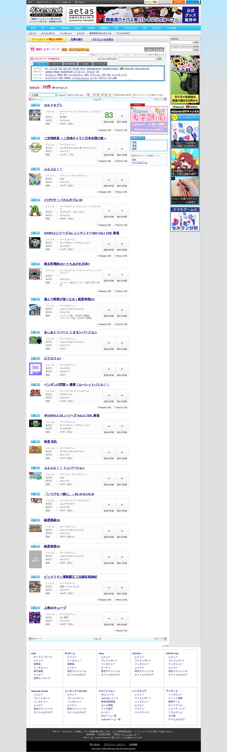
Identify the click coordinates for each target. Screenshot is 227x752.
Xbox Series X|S (142, 68)
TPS (109, 74)
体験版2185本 (55, 21)
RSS (30, 2)
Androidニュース (109, 698)
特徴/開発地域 (70, 64)
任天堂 (63, 117)
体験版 (37, 664)
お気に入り (164, 2)
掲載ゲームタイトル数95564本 (46, 19)
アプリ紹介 (107, 708)
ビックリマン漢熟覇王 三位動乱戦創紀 (70, 577)
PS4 (65, 68)
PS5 (60, 68)
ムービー (81, 33)
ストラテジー (51, 78)
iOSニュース (107, 694)
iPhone (57, 71)
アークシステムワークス (72, 451)
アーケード (79, 71)
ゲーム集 (112, 78)
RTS (61, 78)
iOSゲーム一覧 (108, 715)
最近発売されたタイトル (100, 33)
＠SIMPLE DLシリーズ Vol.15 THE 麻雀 (72, 415)
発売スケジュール (76, 671)
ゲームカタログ (123, 33)
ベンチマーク (142, 712)
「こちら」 (129, 734)
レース (94, 78)
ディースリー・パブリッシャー (75, 243)
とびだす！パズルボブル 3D (63, 200)
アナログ (156, 28)
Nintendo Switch (94, 68)
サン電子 (64, 617)
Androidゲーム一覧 (111, 719)
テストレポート (143, 698)
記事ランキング (42, 678)
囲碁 (134, 148)
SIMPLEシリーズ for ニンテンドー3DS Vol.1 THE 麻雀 (81, 233)
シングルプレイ (76, 74)
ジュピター (65, 368)
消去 (149, 50)
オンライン (50, 74)
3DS (64, 49)
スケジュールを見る (102, 39)
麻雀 (134, 145)
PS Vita (76, 68)
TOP (33, 28)
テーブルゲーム (79, 49)
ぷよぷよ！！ (53, 169)
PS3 (69, 68)
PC (42, 28)
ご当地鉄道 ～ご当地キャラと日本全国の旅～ (75, 138)
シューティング (119, 74)
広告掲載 (133, 744)
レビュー (33, 33)
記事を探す (77, 39)
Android (49, 71)
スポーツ (102, 78)
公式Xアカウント (44, 2)
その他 (85, 64)
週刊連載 (38, 671)
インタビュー (66, 33)
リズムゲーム (175, 712)
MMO (60, 74)
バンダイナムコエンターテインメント (78, 148)
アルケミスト (66, 394)
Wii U (82, 68)
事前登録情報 (108, 701)
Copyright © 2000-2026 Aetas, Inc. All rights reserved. (113, 748)
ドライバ (139, 708)
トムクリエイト (67, 503)
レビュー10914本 (38, 21)
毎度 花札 (50, 441)
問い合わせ (80, 2)
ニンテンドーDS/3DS (76, 691)
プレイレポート (48, 33)
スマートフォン (107, 691)
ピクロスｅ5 (52, 358)
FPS (104, 74)
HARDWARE (67, 71)
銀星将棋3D (52, 546)
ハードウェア (130, 28)
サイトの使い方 (64, 2)
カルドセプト (53, 105)
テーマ (55, 64)
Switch (78, 28)
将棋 (134, 142)
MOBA (67, 78)
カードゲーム (175, 705)
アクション (95, 74)
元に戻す (160, 50)
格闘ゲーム (174, 701)
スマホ (90, 28)
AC (144, 28)
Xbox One (129, 68)
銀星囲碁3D (52, 520)
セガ (62, 179)
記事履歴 (178, 2)
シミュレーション (80, 78)
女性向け (104, 28)
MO (65, 74)
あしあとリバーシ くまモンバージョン (70, 332)
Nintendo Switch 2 (111, 68)
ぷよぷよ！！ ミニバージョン (64, 468)
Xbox (52, 28)
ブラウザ (53, 68)
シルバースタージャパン (72, 309)
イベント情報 (175, 698)
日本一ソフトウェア (69, 586)
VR (116, 28)
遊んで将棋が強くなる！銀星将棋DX (69, 299)
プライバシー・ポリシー (115, 744)
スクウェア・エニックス (72, 212)
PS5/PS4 (65, 28)
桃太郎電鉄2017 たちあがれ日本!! (67, 264)
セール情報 (107, 705)
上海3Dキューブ (55, 608)
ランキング (192, 2)
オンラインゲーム (43, 657)
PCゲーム (70, 653)
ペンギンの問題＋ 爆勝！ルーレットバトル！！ (77, 384)
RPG (87, 74)
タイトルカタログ (76, 674)
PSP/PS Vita (172, 653)
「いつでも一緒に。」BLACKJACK (69, 494)
